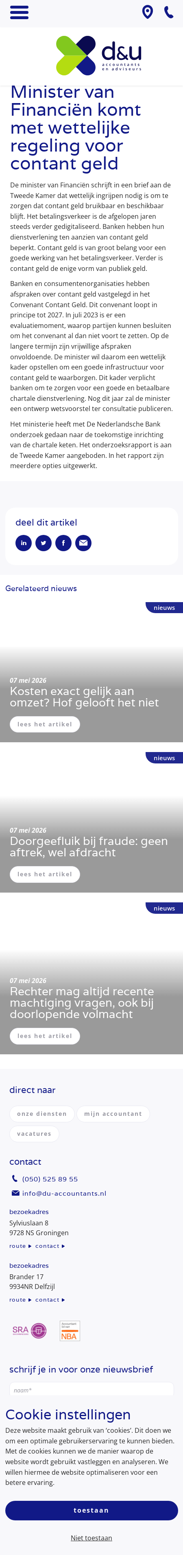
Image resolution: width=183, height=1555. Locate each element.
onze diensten (42, 1113)
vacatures (34, 1133)
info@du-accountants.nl (64, 1193)
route (17, 1245)
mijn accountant (113, 1113)
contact (47, 1245)
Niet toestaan (91, 1537)
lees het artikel (44, 724)
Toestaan (91, 1510)
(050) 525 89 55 (50, 1179)
